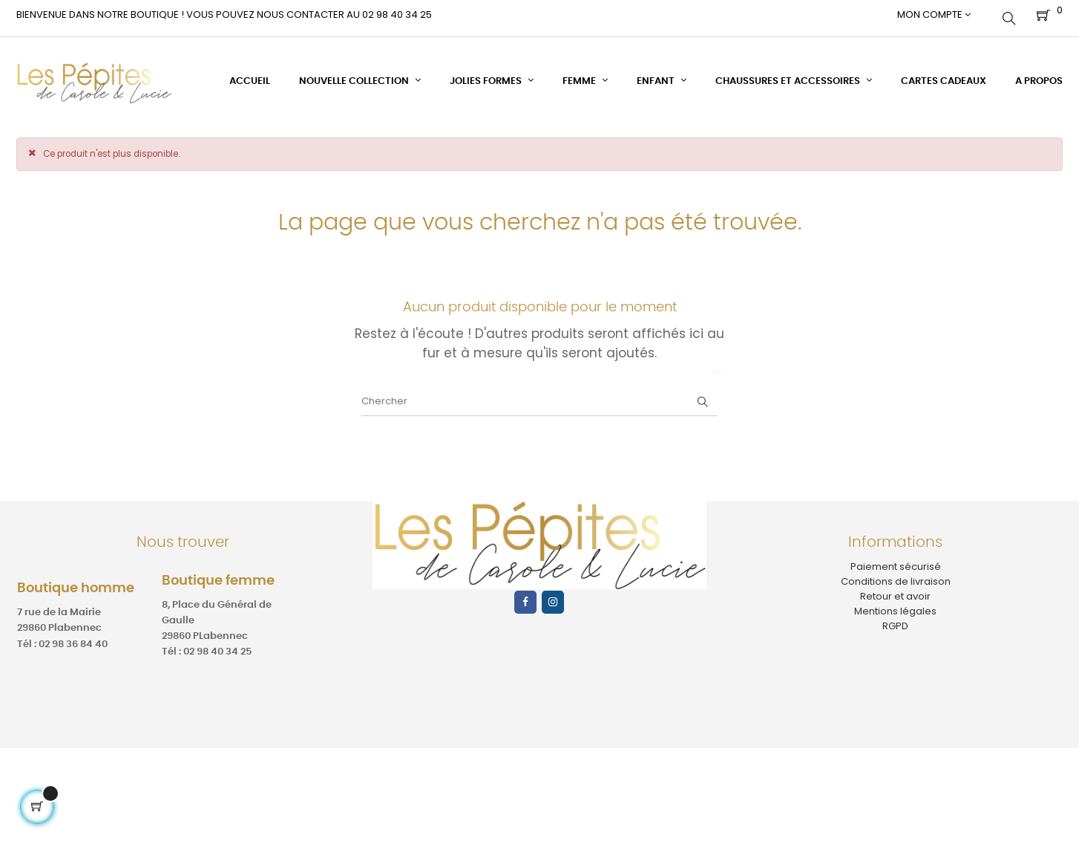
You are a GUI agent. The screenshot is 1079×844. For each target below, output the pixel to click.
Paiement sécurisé (895, 558)
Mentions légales (895, 604)
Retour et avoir (895, 588)
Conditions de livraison (896, 573)
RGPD (895, 618)
